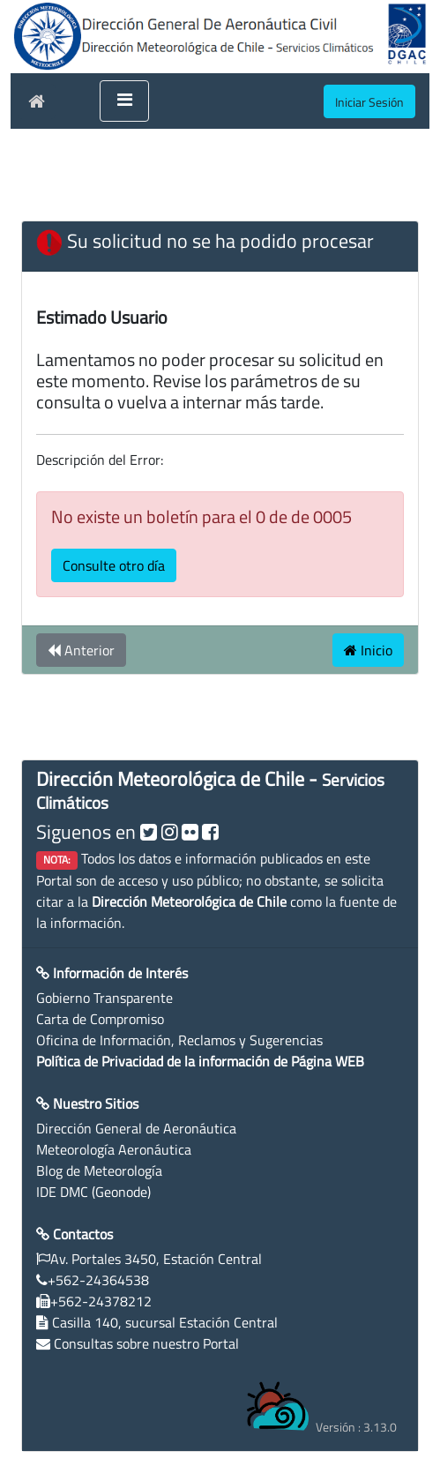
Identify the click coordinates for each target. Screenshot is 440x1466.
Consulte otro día (114, 565)
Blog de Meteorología (99, 1170)
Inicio (368, 650)
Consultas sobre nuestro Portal (146, 1343)
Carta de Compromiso (100, 1018)
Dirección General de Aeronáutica (136, 1128)
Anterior (81, 650)
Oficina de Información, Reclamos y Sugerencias (179, 1040)
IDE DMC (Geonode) (93, 1191)
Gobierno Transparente (104, 997)
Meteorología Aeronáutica (113, 1149)
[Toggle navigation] (124, 101)
